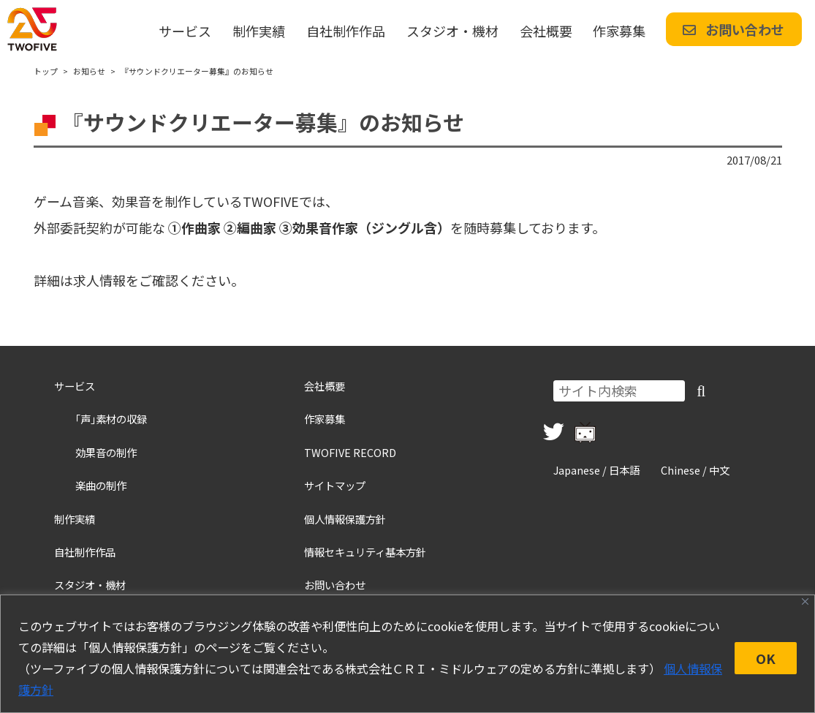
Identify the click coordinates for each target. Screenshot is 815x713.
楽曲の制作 (100, 485)
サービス (185, 30)
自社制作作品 (345, 30)
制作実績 (258, 30)
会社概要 (546, 30)
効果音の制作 (106, 452)
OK (766, 658)
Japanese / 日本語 (596, 470)
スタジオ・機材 (452, 30)
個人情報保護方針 (345, 519)
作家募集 (619, 30)
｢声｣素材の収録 (111, 418)
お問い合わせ (733, 29)
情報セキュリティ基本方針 (365, 551)
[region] (407, 654)
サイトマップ (334, 485)
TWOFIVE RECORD (350, 452)
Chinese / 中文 (695, 470)
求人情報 (99, 280)
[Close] (805, 601)
